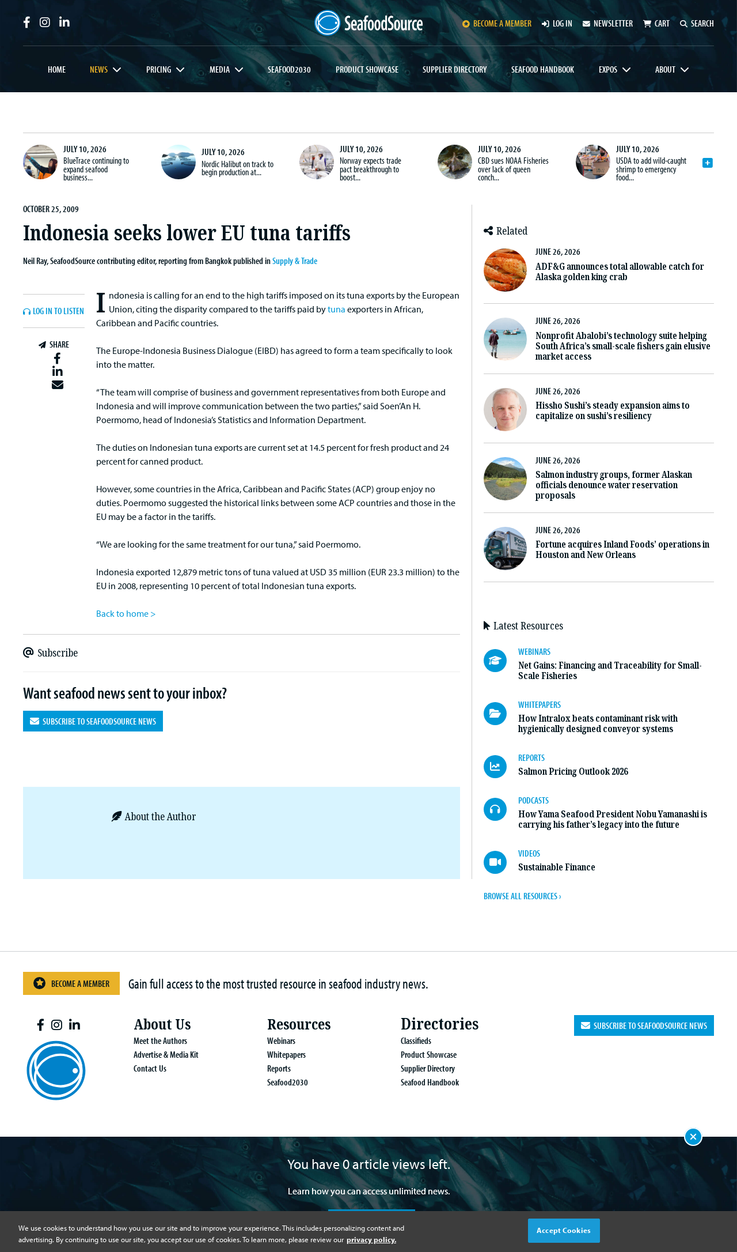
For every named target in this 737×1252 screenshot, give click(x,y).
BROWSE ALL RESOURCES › (522, 896)
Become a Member (71, 983)
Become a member (496, 23)
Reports (270, 1068)
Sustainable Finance (556, 867)
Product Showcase (367, 69)
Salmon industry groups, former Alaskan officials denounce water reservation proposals (613, 485)
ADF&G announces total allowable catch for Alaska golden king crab (619, 272)
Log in (557, 23)
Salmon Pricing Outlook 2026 (573, 771)
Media (220, 69)
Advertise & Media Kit (156, 1054)
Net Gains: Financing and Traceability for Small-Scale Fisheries (610, 670)
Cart (656, 23)
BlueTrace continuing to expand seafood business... (96, 168)
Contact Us (140, 1068)
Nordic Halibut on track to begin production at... (237, 168)
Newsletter (608, 23)
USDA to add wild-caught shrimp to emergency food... (651, 168)
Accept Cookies (564, 1230)
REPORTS (531, 757)
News (99, 69)
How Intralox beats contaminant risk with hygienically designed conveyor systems (598, 724)
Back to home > (126, 613)
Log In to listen (58, 311)
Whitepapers (277, 1054)
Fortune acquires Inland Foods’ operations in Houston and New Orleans (622, 549)
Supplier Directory (455, 69)
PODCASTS (533, 800)
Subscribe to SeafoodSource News (93, 721)
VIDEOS (529, 853)
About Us (155, 1024)
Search (697, 23)
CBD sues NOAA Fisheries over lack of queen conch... (513, 168)
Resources (292, 1024)
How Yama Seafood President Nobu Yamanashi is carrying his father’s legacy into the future (612, 819)
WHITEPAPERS (539, 704)
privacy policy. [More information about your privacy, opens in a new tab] (371, 1239)
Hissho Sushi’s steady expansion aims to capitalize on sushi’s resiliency (612, 411)
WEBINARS (534, 651)
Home (57, 69)
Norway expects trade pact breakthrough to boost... (370, 168)
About (665, 69)
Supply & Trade (294, 260)
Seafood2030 (289, 69)
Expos (608, 69)
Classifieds (407, 1040)
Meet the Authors (151, 1040)
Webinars (272, 1040)
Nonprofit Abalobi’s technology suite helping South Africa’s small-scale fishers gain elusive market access (623, 346)
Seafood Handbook (542, 69)
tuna (336, 309)
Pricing (158, 69)
